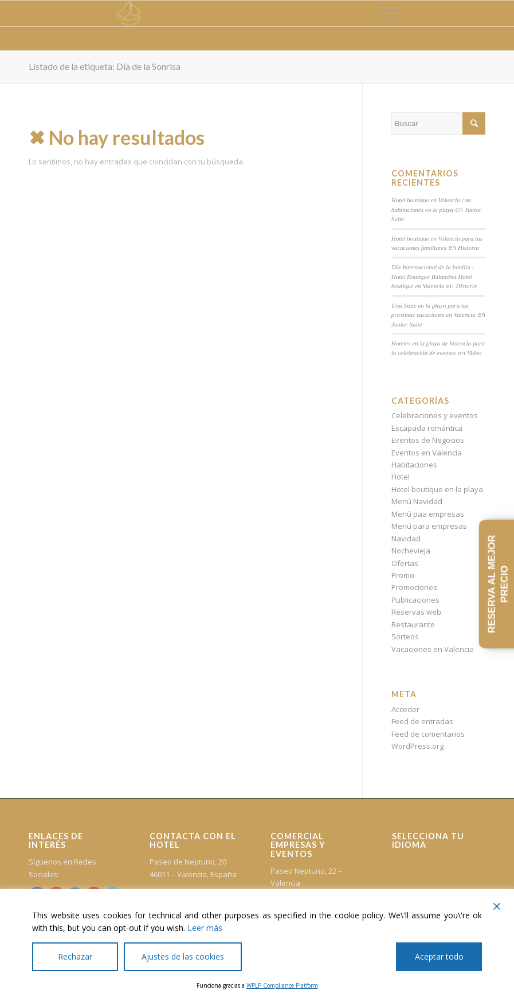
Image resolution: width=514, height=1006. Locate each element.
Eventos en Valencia (426, 452)
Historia (468, 247)
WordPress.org (417, 746)
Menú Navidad (416, 501)
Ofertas (404, 563)
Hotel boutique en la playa (437, 489)
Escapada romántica (426, 428)
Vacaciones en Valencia (432, 649)
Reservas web (416, 612)
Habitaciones (414, 464)
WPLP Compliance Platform (282, 985)
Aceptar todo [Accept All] (439, 956)
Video (474, 352)
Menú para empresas (429, 526)
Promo (402, 575)
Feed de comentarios (428, 734)
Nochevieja (410, 550)
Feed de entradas (422, 721)
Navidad (406, 538)
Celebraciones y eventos (434, 415)
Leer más (204, 927)
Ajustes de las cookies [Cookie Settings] (183, 956)
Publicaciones (415, 600)
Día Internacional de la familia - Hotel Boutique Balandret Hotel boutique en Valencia (432, 276)
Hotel (400, 476)
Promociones (414, 587)
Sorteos (405, 636)
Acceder (405, 709)
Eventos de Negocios (427, 440)
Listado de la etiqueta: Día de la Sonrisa (105, 66)
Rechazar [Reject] (75, 956)
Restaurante (413, 624)
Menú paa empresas (427, 514)
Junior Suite (406, 324)
